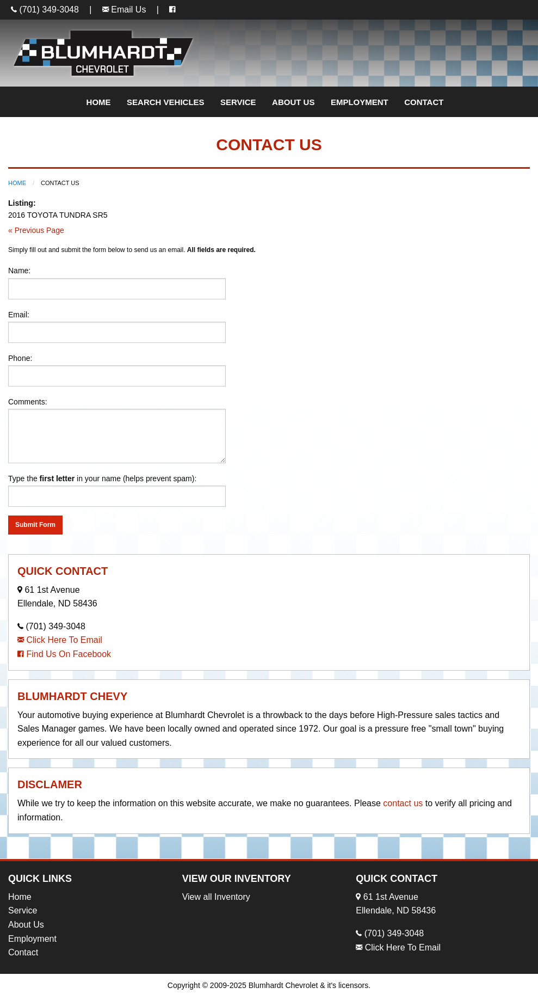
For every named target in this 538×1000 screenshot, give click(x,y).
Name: (117, 282)
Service (238, 102)
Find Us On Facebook (64, 654)
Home (98, 102)
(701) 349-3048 (45, 9)
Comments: (117, 430)
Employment (359, 102)
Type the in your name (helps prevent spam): (117, 490)
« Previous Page (36, 230)
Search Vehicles (166, 102)
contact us (403, 803)
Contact (423, 102)
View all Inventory (216, 896)
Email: (117, 326)
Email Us (124, 9)
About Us (293, 102)
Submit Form (35, 525)
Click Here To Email (59, 640)
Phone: (117, 370)
